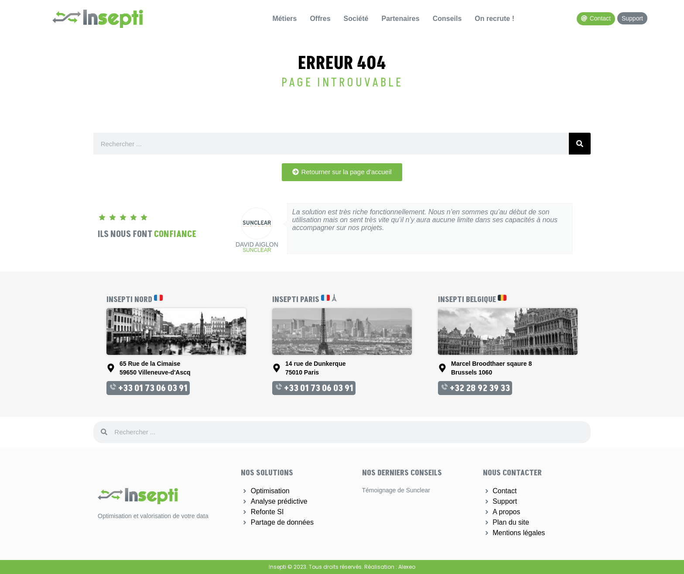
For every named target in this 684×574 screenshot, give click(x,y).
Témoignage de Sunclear (396, 490)
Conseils (447, 18)
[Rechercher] (580, 144)
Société (356, 18)
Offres (320, 18)
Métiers (284, 18)
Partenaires (400, 18)
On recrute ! (494, 18)
